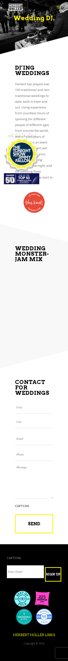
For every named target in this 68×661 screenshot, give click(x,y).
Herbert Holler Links (34, 635)
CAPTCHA (22, 506)
